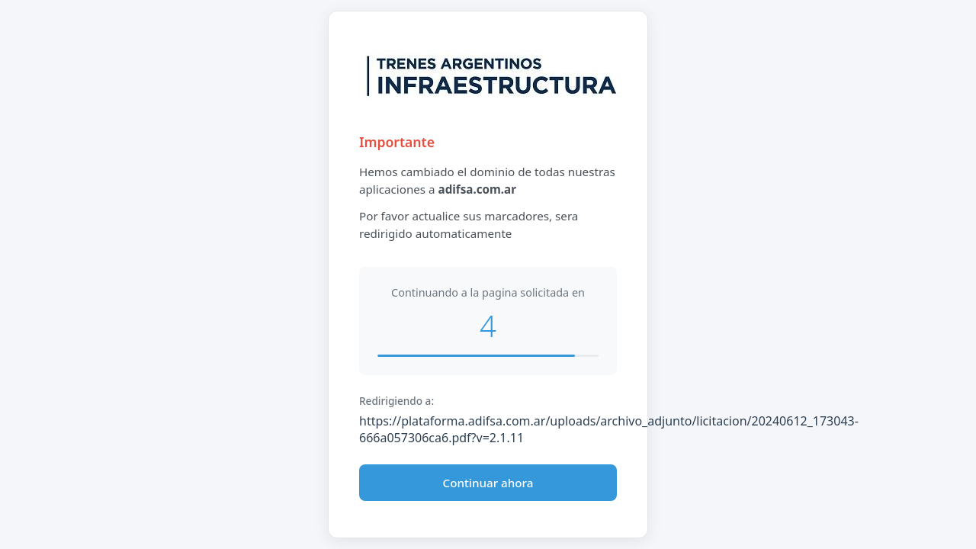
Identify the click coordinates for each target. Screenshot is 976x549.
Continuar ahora (488, 482)
